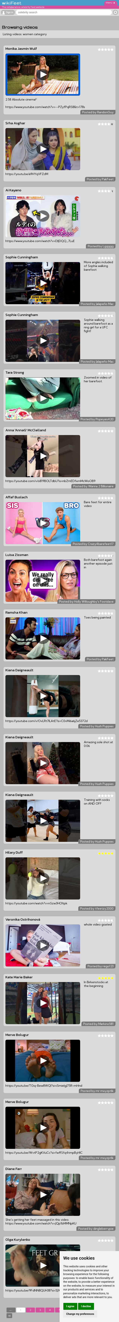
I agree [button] (70, 1306)
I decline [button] (86, 1306)
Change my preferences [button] (80, 1313)
